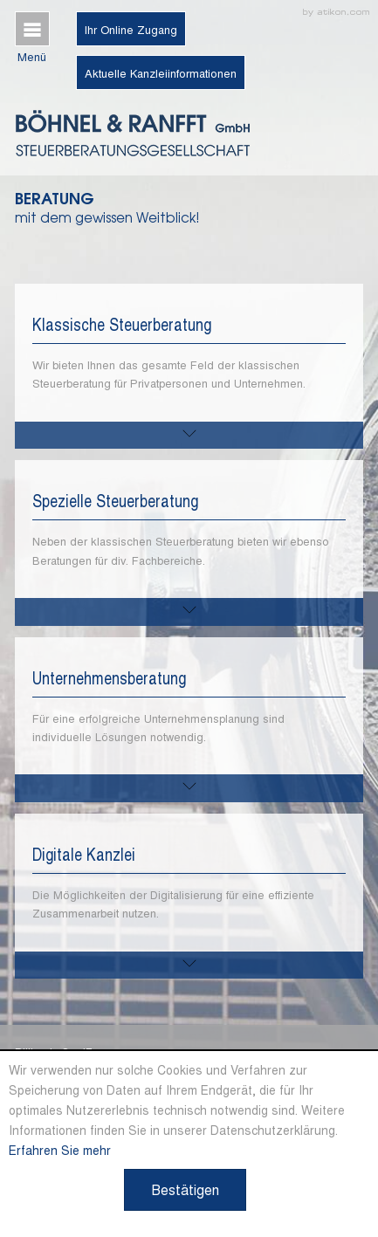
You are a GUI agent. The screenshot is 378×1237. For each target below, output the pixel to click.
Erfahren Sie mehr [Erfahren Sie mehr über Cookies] (60, 1149)
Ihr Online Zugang (131, 29)
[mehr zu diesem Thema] (189, 435)
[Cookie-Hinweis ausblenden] (185, 1190)
